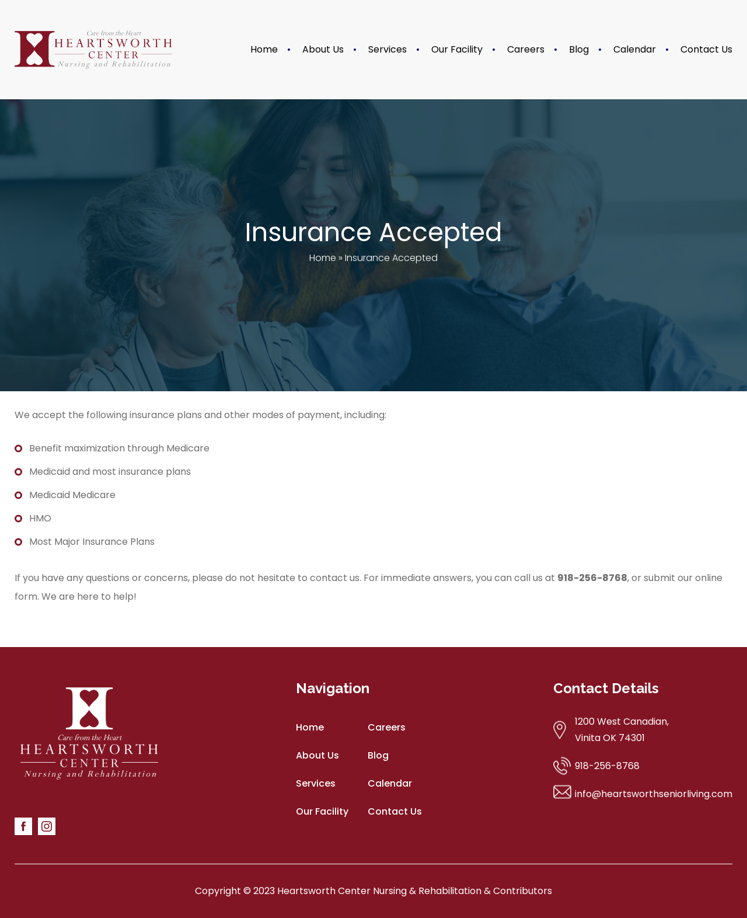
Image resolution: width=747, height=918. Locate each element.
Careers (525, 49)
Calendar (634, 49)
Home (264, 49)
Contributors (522, 891)
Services (387, 49)
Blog (579, 49)
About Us (323, 49)
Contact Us (706, 49)
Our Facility (457, 49)
